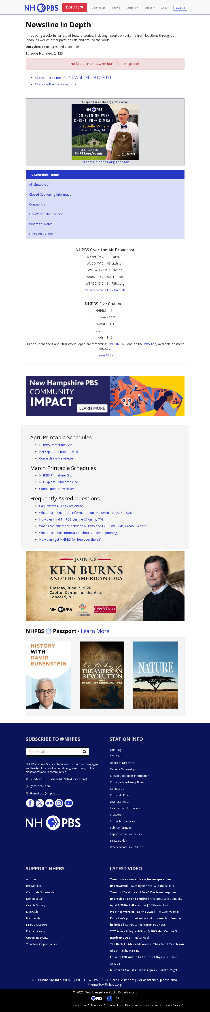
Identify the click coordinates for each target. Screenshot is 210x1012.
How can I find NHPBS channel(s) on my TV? (71, 519)
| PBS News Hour (139, 905)
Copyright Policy (120, 795)
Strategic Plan (118, 841)
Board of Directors (122, 763)
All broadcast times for (73, 78)
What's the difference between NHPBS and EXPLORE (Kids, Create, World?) (93, 526)
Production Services (122, 821)
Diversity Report (120, 802)
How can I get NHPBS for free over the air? (70, 539)
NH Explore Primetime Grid (58, 451)
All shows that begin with (56, 84)
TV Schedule (97, 7)
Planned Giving (35, 931)
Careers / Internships (123, 769)
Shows (116, 7)
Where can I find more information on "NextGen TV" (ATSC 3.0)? (85, 512)
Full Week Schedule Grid (46, 214)
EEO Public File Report (118, 980)
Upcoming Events (37, 938)
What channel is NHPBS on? (127, 847)
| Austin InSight (143, 970)
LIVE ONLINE (116, 344)
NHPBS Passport (36, 925)
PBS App (150, 344)
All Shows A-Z (39, 184)
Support (150, 7)
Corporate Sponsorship (41, 892)
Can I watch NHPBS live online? (61, 506)
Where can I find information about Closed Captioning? (78, 533)
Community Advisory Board (127, 782)
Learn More (105, 355)
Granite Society (35, 905)
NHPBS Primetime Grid (55, 445)
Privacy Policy (171, 1005)
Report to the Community (126, 834)
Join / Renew (150, 1005)
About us (96, 1005)
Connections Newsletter (56, 458)
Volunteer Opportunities (41, 944)
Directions (131, 1005)
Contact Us (37, 204)
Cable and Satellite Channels (105, 290)
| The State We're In (144, 912)
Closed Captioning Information (51, 194)
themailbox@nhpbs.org (43, 793)
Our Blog (115, 750)
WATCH (180, 7)
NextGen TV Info (41, 234)
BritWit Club (33, 886)
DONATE (74, 7)
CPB (113, 998)
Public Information (121, 828)
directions (79, 779)
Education (132, 7)
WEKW (93, 980)
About (164, 7)
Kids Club (32, 912)
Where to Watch (41, 224)
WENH (67, 980)
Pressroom (117, 815)
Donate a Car (34, 899)
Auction (31, 879)
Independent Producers (125, 808)
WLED (80, 980)
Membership (34, 918)
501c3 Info (116, 756)
